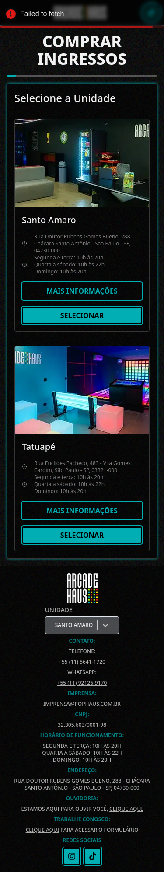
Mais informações (82, 291)
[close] (158, 6)
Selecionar (82, 315)
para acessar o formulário (82, 829)
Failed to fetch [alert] (82, 15)
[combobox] (55, 625)
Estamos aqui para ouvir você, (82, 808)
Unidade (59, 610)
